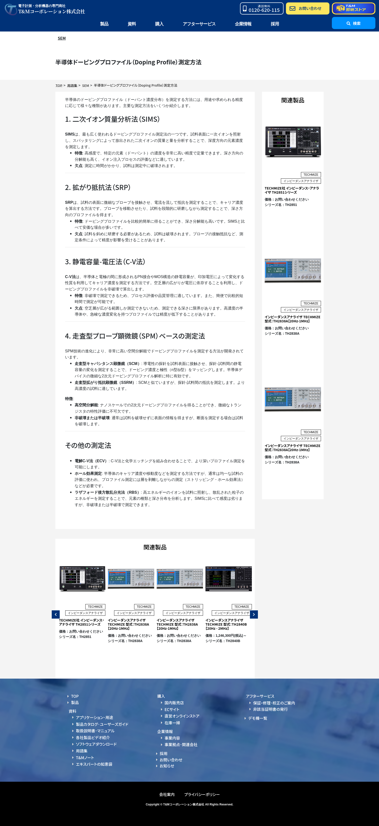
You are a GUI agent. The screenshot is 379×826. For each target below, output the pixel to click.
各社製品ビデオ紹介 (93, 737)
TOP (75, 696)
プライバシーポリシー (202, 794)
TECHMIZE (95, 606)
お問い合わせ (171, 759)
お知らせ (167, 765)
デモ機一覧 (257, 718)
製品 (75, 702)
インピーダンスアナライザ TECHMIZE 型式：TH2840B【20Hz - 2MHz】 (226, 624)
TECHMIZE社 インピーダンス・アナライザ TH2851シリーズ (81, 622)
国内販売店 (174, 702)
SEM (62, 38)
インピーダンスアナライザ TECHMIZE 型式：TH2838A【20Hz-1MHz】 (128, 624)
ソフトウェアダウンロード (96, 744)
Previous (54, 614)
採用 (275, 24)
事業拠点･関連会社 (181, 744)
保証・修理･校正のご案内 (274, 703)
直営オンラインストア (182, 716)
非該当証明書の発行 (270, 709)
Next (252, 614)
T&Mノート (85, 757)
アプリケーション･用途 (94, 717)
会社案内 (167, 794)
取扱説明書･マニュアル (95, 730)
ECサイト (172, 709)
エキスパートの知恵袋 (94, 763)
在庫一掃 (172, 722)
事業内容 (172, 737)
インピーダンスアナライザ (85, 613)
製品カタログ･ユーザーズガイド (102, 724)
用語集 (81, 750)
